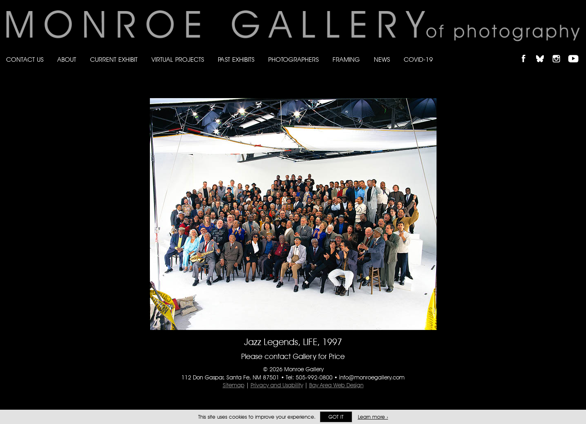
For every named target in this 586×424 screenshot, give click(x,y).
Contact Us (24, 59)
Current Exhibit (114, 59)
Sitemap (233, 385)
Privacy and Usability (277, 385)
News (382, 59)
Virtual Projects (178, 59)
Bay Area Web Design (336, 385)
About (66, 59)
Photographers (293, 59)
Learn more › (373, 417)
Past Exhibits (236, 59)
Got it (336, 417)
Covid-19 (418, 59)
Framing (346, 59)
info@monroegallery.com (372, 377)
